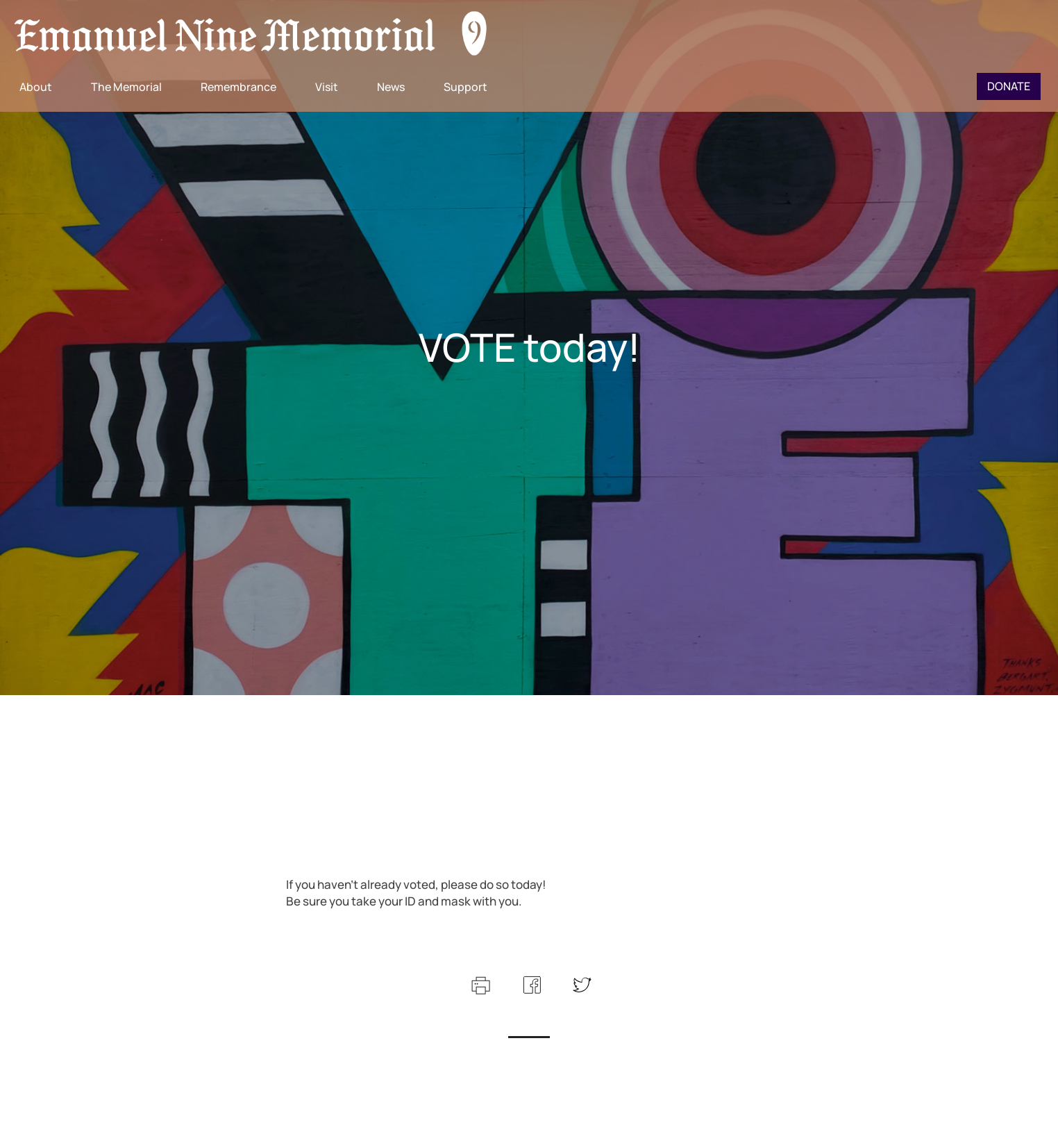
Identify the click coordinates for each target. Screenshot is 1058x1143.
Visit (326, 86)
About (35, 86)
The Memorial (126, 86)
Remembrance (238, 86)
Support (465, 86)
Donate (1008, 86)
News (391, 86)
